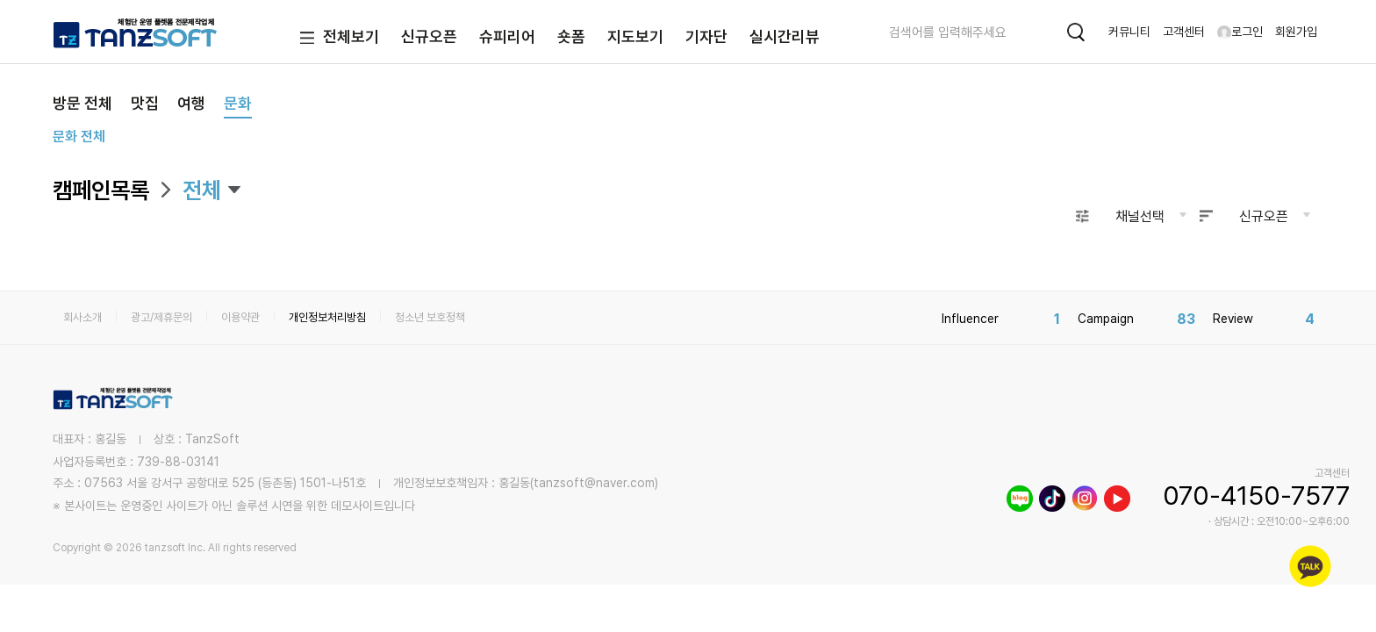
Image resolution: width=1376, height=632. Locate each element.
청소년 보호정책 (430, 317)
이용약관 (240, 317)
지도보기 (635, 36)
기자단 (706, 36)
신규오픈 (429, 36)
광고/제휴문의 (161, 317)
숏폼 (571, 36)
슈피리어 (507, 36)
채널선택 (1140, 216)
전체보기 (335, 38)
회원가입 (1296, 32)
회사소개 (82, 317)
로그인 (1240, 32)
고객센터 (1184, 32)
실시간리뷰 (784, 36)
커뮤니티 (1129, 32)
